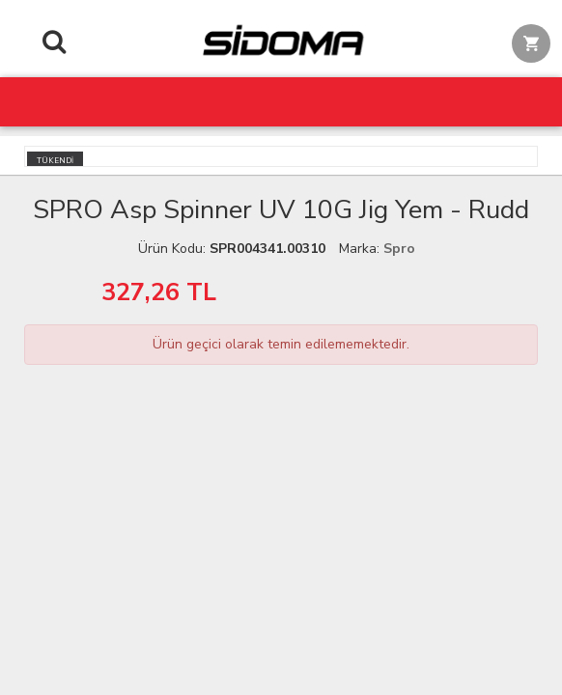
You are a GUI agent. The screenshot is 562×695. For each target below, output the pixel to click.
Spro (399, 248)
